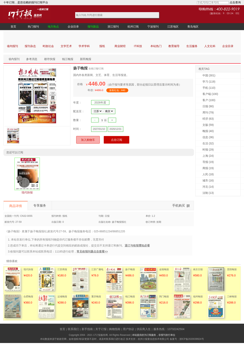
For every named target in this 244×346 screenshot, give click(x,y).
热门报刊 (33, 26)
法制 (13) (208, 192)
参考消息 (31, 59)
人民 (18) (208, 174)
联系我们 (73, 329)
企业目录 (73, 26)
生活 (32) (208, 143)
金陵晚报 (164, 269)
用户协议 (128, 329)
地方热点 (53, 26)
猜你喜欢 (12, 261)
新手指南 (87, 329)
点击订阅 (116, 139)
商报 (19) (208, 168)
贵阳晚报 (232, 269)
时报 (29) (208, 149)
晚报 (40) (208, 131)
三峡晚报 (232, 296)
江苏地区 (173, 26)
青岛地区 (193, 26)
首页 (13, 26)
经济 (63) (208, 118)
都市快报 (49, 59)
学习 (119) (209, 81)
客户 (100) (209, 100)
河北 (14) (208, 186)
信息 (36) (208, 137)
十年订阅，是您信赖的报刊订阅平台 (25, 2)
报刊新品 (93, 26)
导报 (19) (208, 162)
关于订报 (101, 329)
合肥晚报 (28, 296)
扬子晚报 (130, 269)
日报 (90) (208, 106)
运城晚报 (62, 296)
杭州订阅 (133, 26)
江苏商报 (62, 269)
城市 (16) (208, 180)
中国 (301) (209, 75)
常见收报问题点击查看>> (92, 251)
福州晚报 (198, 296)
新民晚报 (85, 59)
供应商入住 (144, 329)
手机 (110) (209, 87)
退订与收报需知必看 (137, 245)
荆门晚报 (164, 296)
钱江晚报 (67, 59)
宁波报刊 (153, 26)
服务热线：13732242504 (169, 329)
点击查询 (235, 2)
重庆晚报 (96, 296)
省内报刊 (14, 59)
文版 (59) (208, 124)
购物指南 (114, 329)
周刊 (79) (208, 112)
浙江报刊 (113, 26)
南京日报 (198, 269)
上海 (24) (208, 155)
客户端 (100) (210, 94)
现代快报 (28, 269)
